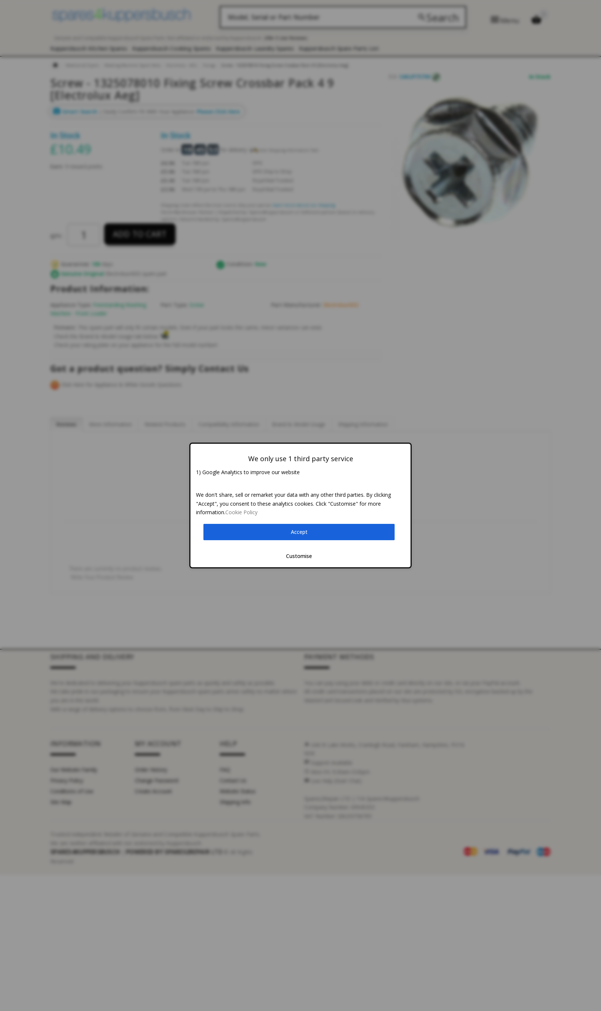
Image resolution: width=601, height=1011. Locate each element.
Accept (299, 531)
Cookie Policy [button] (241, 512)
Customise (299, 555)
